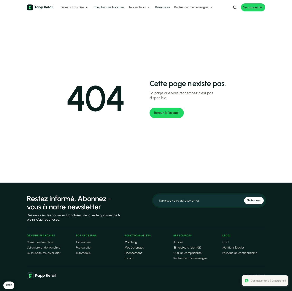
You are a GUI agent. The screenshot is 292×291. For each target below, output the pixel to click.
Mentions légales (233, 247)
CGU (225, 242)
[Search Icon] (235, 7)
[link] (41, 275)
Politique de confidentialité (239, 253)
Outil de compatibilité (187, 253)
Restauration (84, 247)
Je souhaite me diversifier (44, 253)
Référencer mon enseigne (190, 258)
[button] (8, 285)
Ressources (162, 7)
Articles (178, 242)
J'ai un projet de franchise (43, 247)
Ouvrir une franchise (40, 242)
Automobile (83, 253)
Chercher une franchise (108, 7)
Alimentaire (83, 242)
